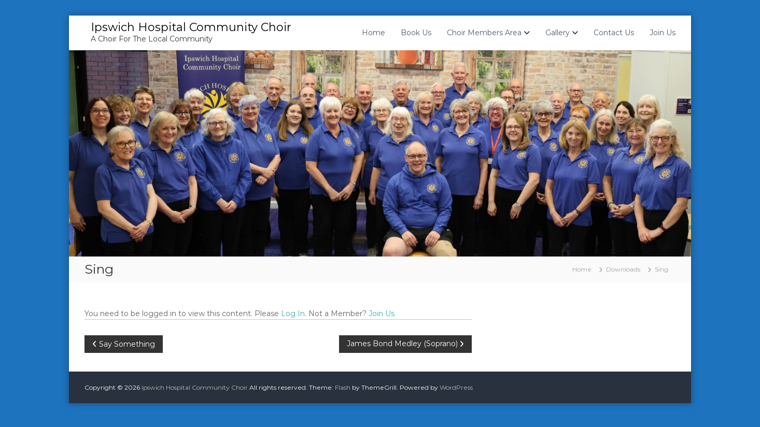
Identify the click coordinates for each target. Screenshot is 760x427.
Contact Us (614, 32)
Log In (293, 313)
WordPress (456, 387)
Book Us (416, 32)
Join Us (662, 32)
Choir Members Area (484, 32)
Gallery (557, 32)
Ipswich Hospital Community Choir (191, 27)
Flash (342, 387)
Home (373, 32)
